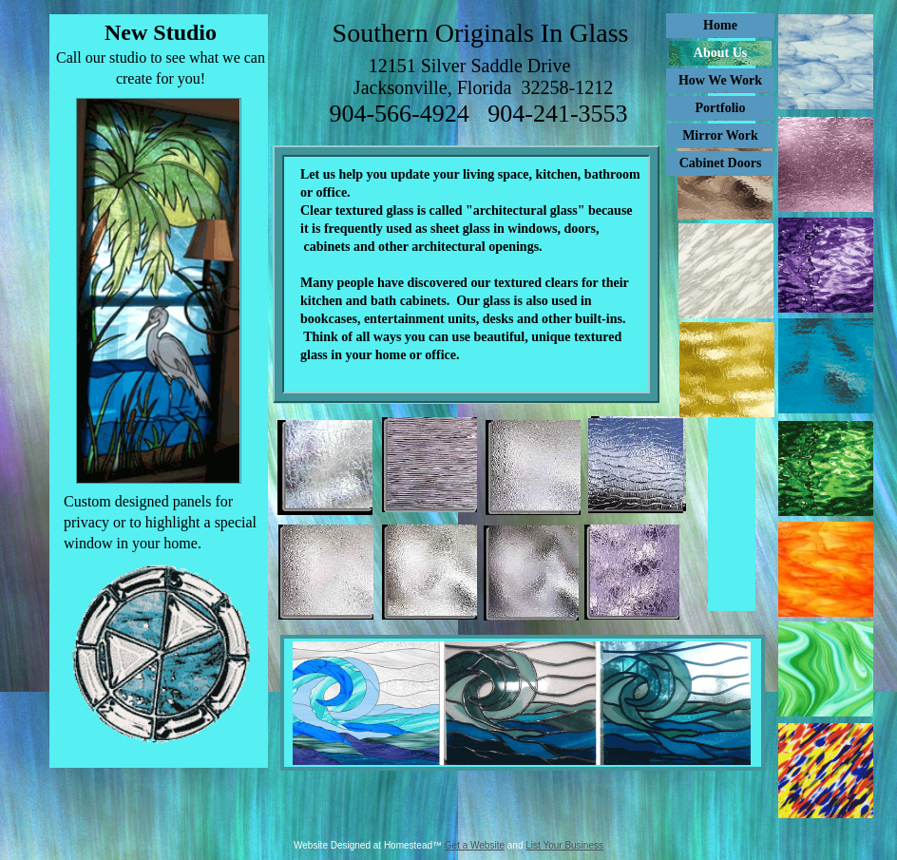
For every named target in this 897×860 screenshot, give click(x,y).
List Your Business (564, 845)
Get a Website (475, 845)
